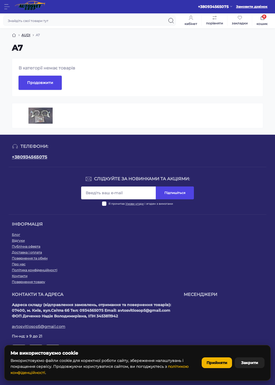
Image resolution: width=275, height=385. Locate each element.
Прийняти (213, 362)
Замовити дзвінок (251, 7)
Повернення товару (28, 282)
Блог (16, 235)
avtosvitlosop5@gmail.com (38, 326)
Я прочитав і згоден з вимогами (140, 204)
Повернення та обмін (30, 258)
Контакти (19, 276)
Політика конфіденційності (34, 270)
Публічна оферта (26, 246)
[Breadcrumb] (14, 35)
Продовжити (40, 82)
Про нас (19, 264)
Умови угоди (134, 204)
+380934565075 (29, 157)
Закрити (248, 362)
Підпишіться (174, 193)
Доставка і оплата (27, 252)
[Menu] (7, 6)
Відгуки (18, 241)
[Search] (171, 21)
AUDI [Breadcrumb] (25, 35)
